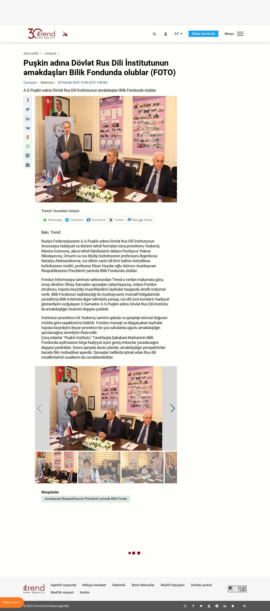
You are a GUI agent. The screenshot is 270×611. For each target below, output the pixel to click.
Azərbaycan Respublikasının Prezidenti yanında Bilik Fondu (86, 499)
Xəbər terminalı (203, 34)
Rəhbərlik (119, 585)
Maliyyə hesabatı (94, 585)
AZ (176, 33)
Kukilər (85, 592)
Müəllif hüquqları (173, 585)
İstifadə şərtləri (201, 585)
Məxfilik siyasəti (62, 592)
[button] (28, 100)
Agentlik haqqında (63, 585)
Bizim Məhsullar (143, 585)
